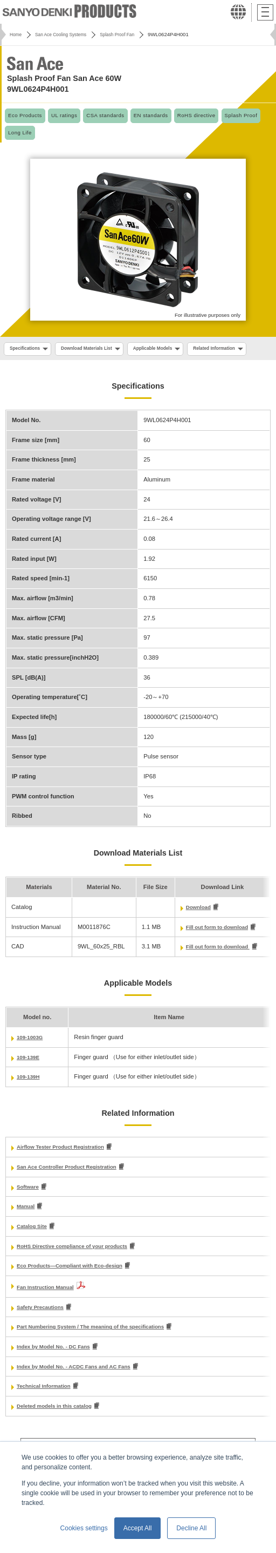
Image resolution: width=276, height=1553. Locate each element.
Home (17, 34)
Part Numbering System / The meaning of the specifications (102, 1352)
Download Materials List (95, 349)
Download (192, 926)
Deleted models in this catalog (60, 1433)
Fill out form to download (214, 947)
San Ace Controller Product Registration (74, 1188)
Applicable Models (168, 349)
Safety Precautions (44, 1331)
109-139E (30, 1077)
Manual (27, 1229)
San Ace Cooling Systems (66, 34)
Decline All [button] (191, 1528)
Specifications (27, 349)
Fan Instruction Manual (49, 1311)
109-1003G (32, 1057)
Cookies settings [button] (84, 1528)
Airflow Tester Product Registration (67, 1168)
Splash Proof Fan (130, 34)
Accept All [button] (137, 1528)
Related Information (34, 367)
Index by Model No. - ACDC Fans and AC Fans (82, 1392)
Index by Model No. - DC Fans (59, 1372)
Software (29, 1208)
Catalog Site (34, 1249)
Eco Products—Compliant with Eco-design (78, 1290)
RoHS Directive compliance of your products (80, 1269)
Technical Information (48, 1413)
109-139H (30, 1097)
